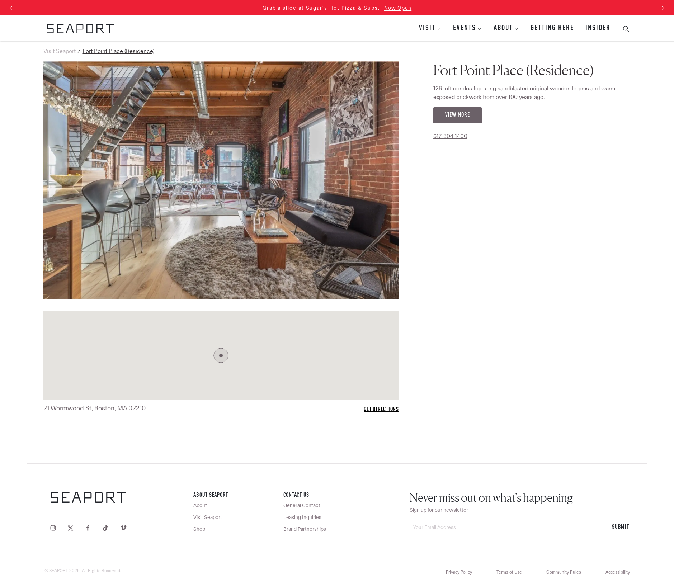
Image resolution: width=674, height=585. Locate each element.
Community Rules (563, 572)
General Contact (301, 505)
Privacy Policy (459, 572)
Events (464, 28)
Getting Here (552, 28)
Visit (427, 28)
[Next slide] (662, 8)
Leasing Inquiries (302, 517)
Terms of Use (509, 572)
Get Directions (381, 409)
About (503, 28)
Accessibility (617, 572)
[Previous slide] (11, 8)
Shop (199, 529)
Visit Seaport (59, 51)
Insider (598, 28)
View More (457, 115)
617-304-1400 (450, 136)
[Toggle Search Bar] (623, 28)
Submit (620, 527)
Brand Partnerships (304, 529)
